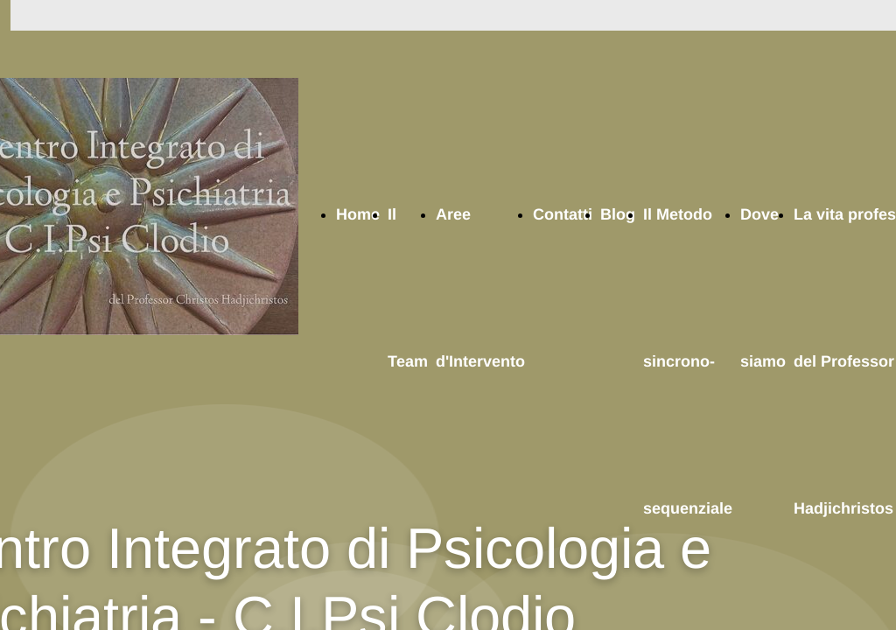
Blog (617, 214)
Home (358, 214)
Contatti (562, 214)
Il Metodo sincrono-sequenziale (687, 361)
